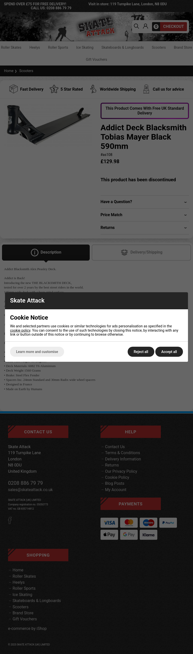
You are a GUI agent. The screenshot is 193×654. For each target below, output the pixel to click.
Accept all (169, 352)
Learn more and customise (37, 352)
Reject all (141, 352)
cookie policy (20, 330)
